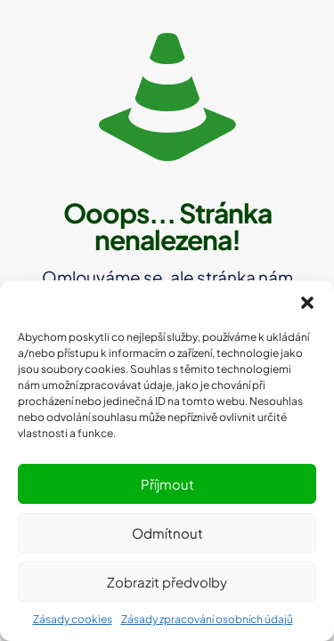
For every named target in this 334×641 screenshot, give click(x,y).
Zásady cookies (72, 619)
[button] (307, 303)
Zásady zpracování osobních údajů (207, 619)
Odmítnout (167, 532)
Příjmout (167, 483)
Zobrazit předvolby (167, 581)
